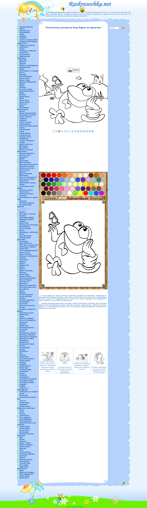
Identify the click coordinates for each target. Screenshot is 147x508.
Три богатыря (25, 421)
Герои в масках (25, 122)
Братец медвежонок (27, 82)
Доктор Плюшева (26, 166)
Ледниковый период (27, 247)
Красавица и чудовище (28, 232)
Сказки (22, 373)
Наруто (22, 293)
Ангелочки (23, 47)
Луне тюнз (23, 260)
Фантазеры (24, 432)
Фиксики (22, 441)
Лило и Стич (24, 252)
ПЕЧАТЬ (73, 70)
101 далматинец (26, 27)
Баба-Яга (23, 60)
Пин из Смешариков (27, 320)
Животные (23, 181)
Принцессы (24, 340)
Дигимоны (23, 157)
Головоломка (24, 129)
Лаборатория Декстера (24, 238)
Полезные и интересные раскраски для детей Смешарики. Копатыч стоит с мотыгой (99, 362)
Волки (21, 106)
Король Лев (24, 223)
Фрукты (22, 448)
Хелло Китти (25, 452)
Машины (22, 272)
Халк (21, 450)
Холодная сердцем (26, 454)
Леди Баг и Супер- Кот (28, 245)
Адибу (21, 34)
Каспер (22, 212)
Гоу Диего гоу (25, 135)
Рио (20, 353)
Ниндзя (22, 298)
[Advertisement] (73, 48)
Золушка (22, 195)
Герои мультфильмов (28, 126)
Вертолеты (24, 96)
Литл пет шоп (25, 254)
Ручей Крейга (24, 360)
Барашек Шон (24, 67)
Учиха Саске (24, 430)
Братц (22, 84)
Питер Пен (23, 326)
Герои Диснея (24, 124)
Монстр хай (24, 282)
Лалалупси (23, 241)
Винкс (21, 98)
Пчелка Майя (24, 348)
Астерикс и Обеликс (27, 51)
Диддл (22, 159)
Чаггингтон (24, 461)
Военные (23, 104)
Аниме (22, 49)
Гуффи (22, 142)
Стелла (22, 401)
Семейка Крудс (25, 370)
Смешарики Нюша (26, 382)
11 (81, 131)
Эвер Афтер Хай (26, 474)
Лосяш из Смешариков (28, 256)
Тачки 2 (22, 414)
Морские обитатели (27, 285)
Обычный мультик (27, 305)
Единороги (23, 175)
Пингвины (23, 322)
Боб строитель (26, 76)
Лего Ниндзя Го (25, 243)
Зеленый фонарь (26, 194)
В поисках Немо (25, 89)
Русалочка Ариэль (26, 359)
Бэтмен (22, 87)
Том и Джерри (25, 417)
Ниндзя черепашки (27, 300)
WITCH (22, 29)
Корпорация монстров (28, 225)
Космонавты (24, 227)
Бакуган (22, 63)
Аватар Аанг (24, 30)
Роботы (22, 355)
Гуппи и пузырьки (26, 140)
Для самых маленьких (28, 164)
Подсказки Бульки (26, 327)
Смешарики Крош (26, 381)
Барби (21, 69)
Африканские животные (23, 57)
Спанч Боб (23, 395)
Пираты (22, 324)
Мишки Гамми (25, 276)
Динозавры (24, 161)
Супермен (23, 404)
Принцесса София (26, 338)
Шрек (21, 470)
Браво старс (24, 80)
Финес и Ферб (24, 443)
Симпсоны (23, 371)
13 (87, 131)
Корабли (22, 221)
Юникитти (24, 478)
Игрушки (23, 201)
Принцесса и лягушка (28, 337)
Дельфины (23, 148)
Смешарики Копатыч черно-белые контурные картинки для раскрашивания (64, 362)
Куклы (21, 234)
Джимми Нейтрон (26, 153)
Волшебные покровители (23, 108)
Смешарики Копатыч (28, 379)
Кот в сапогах (25, 228)
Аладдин (22, 38)
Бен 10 (22, 73)
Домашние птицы (26, 168)
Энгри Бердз (24, 476)
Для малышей (25, 162)
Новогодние (24, 302)
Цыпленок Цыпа (26, 459)
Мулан (22, 291)
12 (84, 131)
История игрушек (26, 203)
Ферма (22, 439)
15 (92, 131)
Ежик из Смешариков (27, 177)
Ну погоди (23, 304)
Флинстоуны (24, 447)
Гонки (21, 131)
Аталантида (24, 54)
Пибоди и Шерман (26, 318)
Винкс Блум (24, 100)
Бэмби (22, 85)
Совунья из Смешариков (22, 389)
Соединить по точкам (28, 392)
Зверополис (24, 192)
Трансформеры (25, 419)
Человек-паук (24, 463)
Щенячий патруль (26, 472)
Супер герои (24, 403)
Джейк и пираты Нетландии (25, 150)
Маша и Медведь (26, 271)
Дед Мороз (23, 146)
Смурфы (22, 384)
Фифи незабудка (26, 445)
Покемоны (23, 329)
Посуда (22, 331)
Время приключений (27, 113)
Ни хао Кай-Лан (25, 296)
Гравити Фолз (25, 137)
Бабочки (22, 62)
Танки (21, 410)
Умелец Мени (24, 428)
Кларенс (22, 216)
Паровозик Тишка (26, 313)
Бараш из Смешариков (28, 65)
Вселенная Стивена (27, 115)
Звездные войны (26, 190)
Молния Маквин (25, 280)
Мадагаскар (24, 265)
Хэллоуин (23, 456)
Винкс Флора (24, 102)
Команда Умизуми (26, 219)
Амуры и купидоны (27, 45)
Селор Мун (23, 368)
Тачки (21, 412)
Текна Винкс (24, 415)
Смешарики (24, 377)
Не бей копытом (26, 294)
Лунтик (22, 261)
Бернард (22, 74)
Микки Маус (24, 274)
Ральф (22, 349)
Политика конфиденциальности (74, 506)
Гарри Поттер (25, 117)
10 (78, 131)
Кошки (22, 230)
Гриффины (23, 139)
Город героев (24, 133)
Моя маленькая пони (27, 287)
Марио (22, 267)
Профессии (24, 342)
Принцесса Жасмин (27, 335)
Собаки (22, 386)
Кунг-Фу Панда (25, 236)
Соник (21, 393)
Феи (21, 437)
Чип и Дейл (23, 465)
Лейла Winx (24, 249)
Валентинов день (26, 91)
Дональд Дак (24, 170)
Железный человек (27, 179)
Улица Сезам (24, 426)
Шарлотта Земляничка (23, 468)
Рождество (24, 357)
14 (89, 131)
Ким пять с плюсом (27, 214)
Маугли (22, 269)
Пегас (21, 316)
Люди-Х (22, 263)
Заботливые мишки (27, 183)
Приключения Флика (27, 333)
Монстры (23, 283)
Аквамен (22, 36)
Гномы (22, 128)
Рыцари (22, 362)
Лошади (22, 258)
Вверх (21, 93)
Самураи (22, 364)
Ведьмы (22, 95)
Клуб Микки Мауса (26, 217)
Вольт (22, 111)
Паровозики (24, 315)
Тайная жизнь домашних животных (26, 407)
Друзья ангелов (25, 173)
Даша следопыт (26, 144)
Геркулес (23, 120)
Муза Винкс (24, 289)
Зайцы (22, 184)
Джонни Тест (24, 155)
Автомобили (24, 32)
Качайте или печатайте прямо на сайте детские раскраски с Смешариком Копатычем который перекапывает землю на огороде (48, 362)
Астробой (23, 52)
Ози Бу (22, 307)
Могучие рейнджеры (27, 278)
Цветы (22, 458)
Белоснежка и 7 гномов (28, 71)
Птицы (22, 346)
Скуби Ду (23, 375)
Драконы (23, 172)
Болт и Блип (24, 78)
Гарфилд (23, 118)
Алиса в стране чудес (28, 40)
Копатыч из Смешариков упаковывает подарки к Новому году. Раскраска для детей (82, 362)
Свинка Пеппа (25, 366)
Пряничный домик (26, 344)
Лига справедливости (28, 250)
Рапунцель (23, 351)
